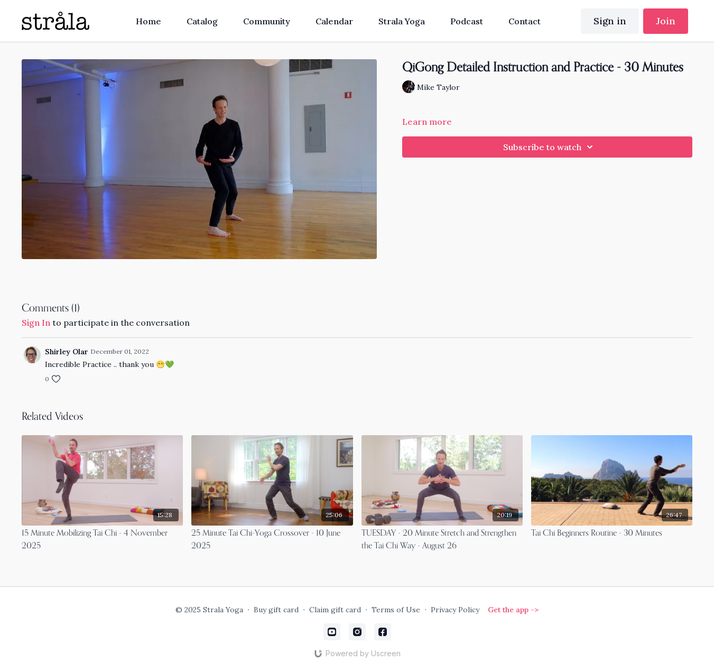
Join (665, 21)
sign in (36, 322)
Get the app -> (513, 609)
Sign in (610, 21)
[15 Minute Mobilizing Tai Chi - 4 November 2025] (102, 540)
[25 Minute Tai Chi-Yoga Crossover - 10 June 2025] (272, 540)
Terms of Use (396, 609)
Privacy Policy (455, 609)
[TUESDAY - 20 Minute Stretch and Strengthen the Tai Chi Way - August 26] (442, 540)
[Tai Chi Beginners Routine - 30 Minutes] (612, 533)
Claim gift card (335, 609)
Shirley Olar (66, 351)
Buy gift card (276, 609)
